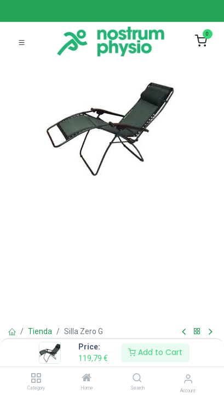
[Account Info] (188, 379)
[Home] (86, 378)
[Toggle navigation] (21, 41)
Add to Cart (155, 352)
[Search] (137, 378)
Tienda (40, 331)
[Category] (36, 378)
